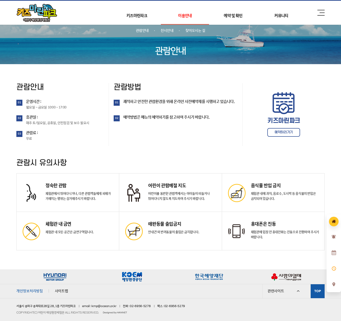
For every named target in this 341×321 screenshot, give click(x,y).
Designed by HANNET (115, 312)
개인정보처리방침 (29, 291)
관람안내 (142, 30)
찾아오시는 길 (195, 30)
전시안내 (167, 30)
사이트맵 (61, 291)
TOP (317, 291)
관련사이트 (284, 291)
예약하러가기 (284, 132)
